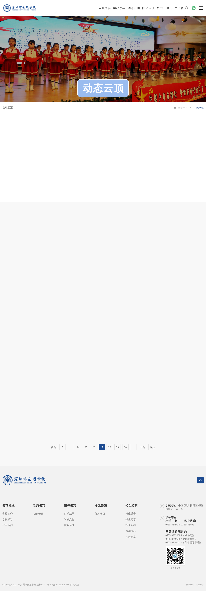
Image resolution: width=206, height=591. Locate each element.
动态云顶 (134, 8)
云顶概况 (105, 8)
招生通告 (131, 513)
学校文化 (69, 519)
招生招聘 (177, 8)
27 (101, 447)
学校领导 (119, 8)
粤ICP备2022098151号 (58, 584)
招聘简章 (131, 536)
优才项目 (100, 513)
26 (94, 447)
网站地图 (74, 584)
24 (78, 447)
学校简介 (7, 513)
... (70, 447)
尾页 (152, 447)
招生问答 (131, 525)
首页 (190, 107)
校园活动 (69, 525)
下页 (142, 447)
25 (86, 447)
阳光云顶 (148, 8)
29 (117, 447)
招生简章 (131, 519)
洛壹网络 (200, 584)
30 (125, 447)
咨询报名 (131, 531)
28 (109, 447)
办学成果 (69, 513)
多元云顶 (163, 8)
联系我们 (7, 525)
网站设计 (190, 584)
